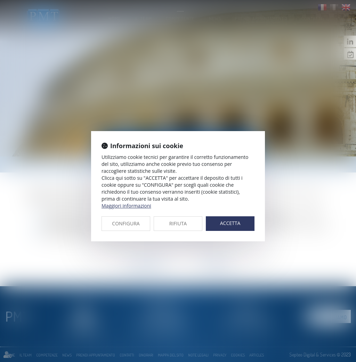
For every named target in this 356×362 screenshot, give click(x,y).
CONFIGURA (125, 223)
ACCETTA (230, 223)
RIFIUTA (178, 223)
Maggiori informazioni (126, 205)
